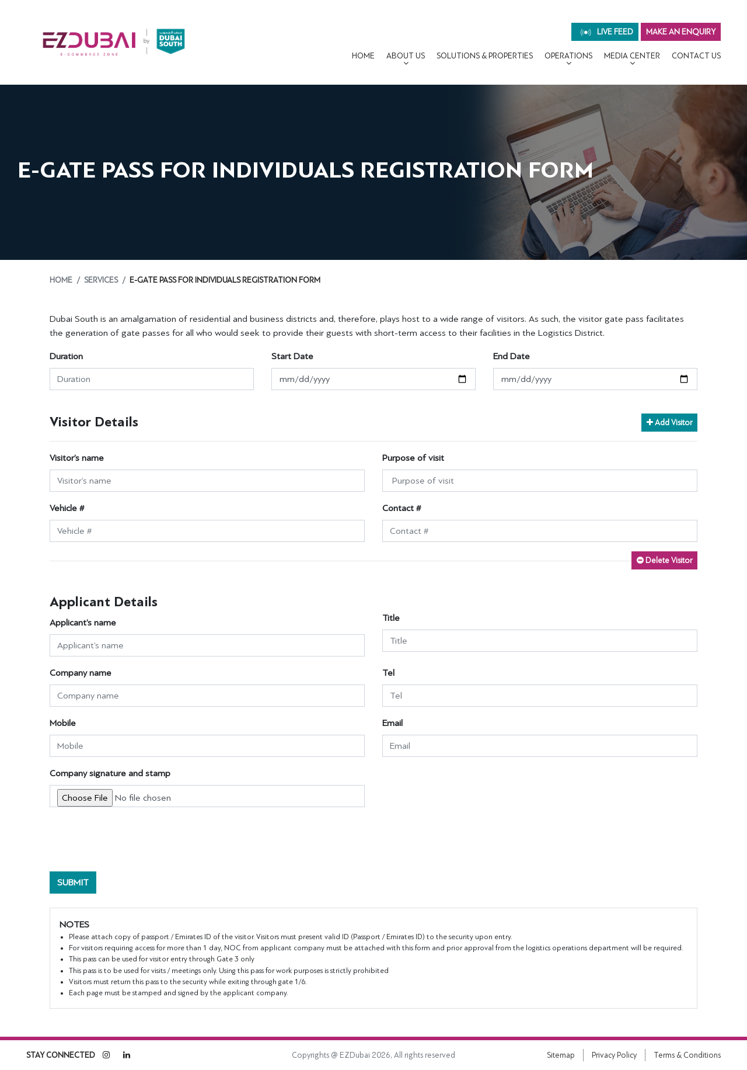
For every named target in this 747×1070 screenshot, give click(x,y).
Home (363, 55)
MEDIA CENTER (632, 55)
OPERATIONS (568, 55)
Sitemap (561, 1055)
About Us (405, 55)
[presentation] (138, 839)
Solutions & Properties (485, 55)
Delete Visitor (664, 560)
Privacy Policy (614, 1055)
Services (101, 280)
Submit (73, 882)
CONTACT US (696, 55)
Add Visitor (669, 422)
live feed (607, 31)
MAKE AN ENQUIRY (680, 31)
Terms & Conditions (687, 1055)
